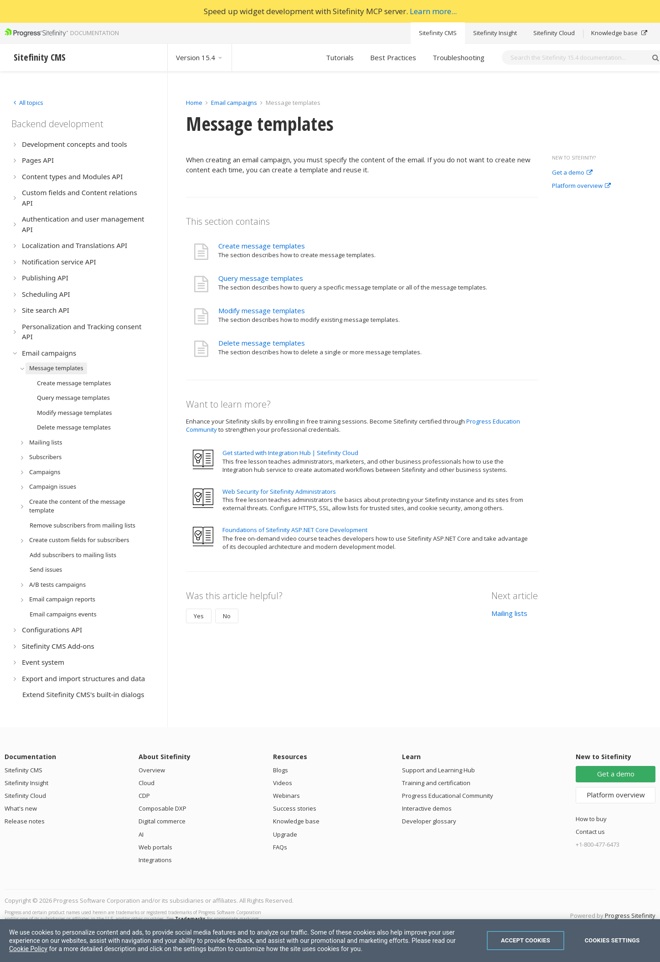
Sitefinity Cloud (554, 33)
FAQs (280, 847)
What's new (21, 808)
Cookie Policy (28, 948)
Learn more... (433, 11)
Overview (152, 770)
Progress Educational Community (447, 795)
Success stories (294, 808)
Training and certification (436, 783)
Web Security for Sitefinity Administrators (279, 491)
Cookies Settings (612, 940)
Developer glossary (429, 821)
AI (141, 834)
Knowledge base (619, 33)
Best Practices (393, 57)
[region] (330, 940)
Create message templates (261, 245)
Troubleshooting (459, 57)
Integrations (155, 860)
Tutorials (340, 57)
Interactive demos (427, 808)
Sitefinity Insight (495, 33)
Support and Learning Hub (438, 770)
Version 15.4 (199, 57)
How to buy (591, 819)
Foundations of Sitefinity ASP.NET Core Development (294, 530)
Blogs (280, 770)
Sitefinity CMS (438, 33)
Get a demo (572, 172)
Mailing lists (509, 613)
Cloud (147, 783)
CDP (144, 795)
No (227, 616)
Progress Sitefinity (630, 915)
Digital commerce (162, 821)
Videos (282, 783)
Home (194, 102)
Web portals (155, 847)
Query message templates (260, 278)
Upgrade (285, 834)
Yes (199, 616)
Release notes (25, 821)
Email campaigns (234, 102)
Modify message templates (261, 310)
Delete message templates (261, 342)
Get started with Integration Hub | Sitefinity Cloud (290, 453)
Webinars (286, 795)
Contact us (590, 832)
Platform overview (581, 186)
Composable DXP (162, 808)
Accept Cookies (525, 940)
